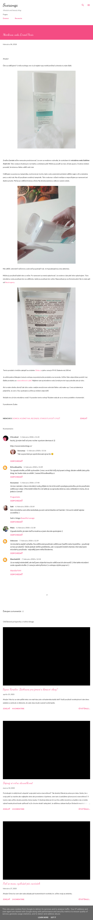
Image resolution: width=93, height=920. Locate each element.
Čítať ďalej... (84, 708)
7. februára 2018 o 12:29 (29, 541)
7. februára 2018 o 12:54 (31, 559)
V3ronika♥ (14, 437)
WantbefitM (15, 559)
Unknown (14, 541)
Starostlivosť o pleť (50, 418)
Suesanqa (10, 5)
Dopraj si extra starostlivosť (18, 783)
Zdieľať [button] (83, 418)
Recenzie (18, 18)
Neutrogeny (9, 282)
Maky (12, 528)
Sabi (12, 506)
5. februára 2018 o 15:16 (36, 451)
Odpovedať (16, 461)
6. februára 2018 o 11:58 (25, 528)
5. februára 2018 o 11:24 (29, 437)
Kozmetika (25, 418)
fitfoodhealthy (16, 467)
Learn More (43, 917)
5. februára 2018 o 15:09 (33, 467)
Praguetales (15, 497)
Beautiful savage (28, 518)
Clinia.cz (38, 370)
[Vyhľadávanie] (82, 4)
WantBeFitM (15, 570)
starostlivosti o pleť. (24, 380)
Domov (6, 18)
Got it (53, 917)
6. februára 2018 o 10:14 (24, 506)
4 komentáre (18, 708)
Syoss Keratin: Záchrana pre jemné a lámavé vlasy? (30, 689)
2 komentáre (18, 809)
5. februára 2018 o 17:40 (29, 483)
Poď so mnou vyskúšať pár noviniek (21, 883)
